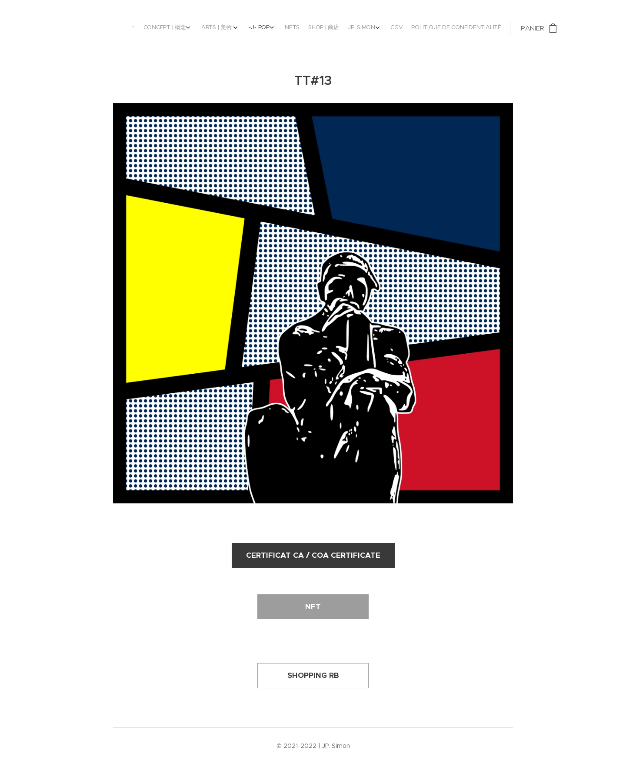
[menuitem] (358, 28)
